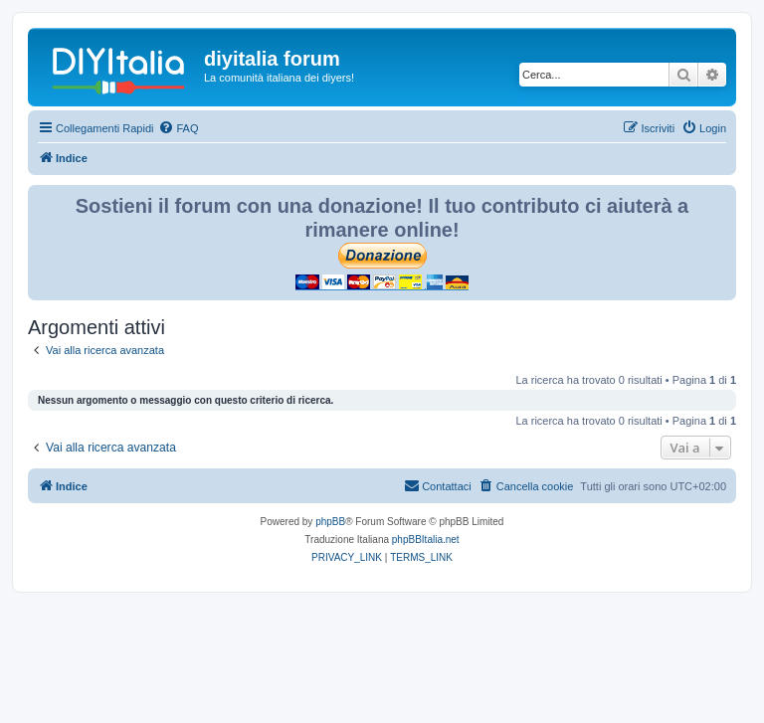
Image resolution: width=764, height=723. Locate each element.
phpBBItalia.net (426, 539)
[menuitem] (178, 128)
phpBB (330, 521)
